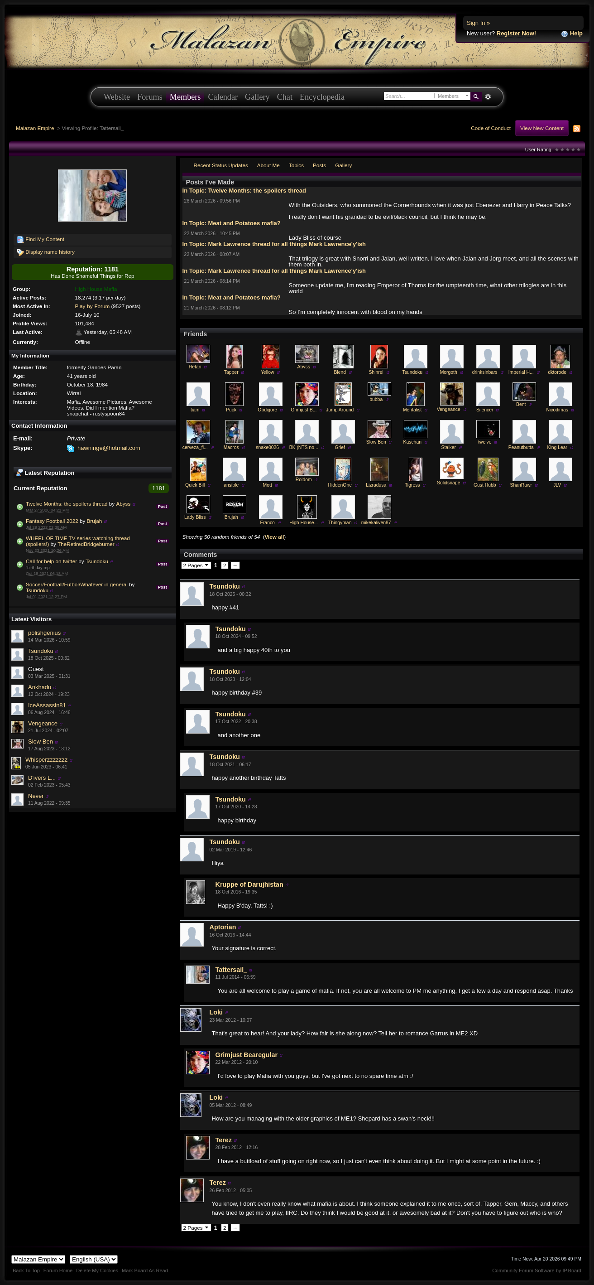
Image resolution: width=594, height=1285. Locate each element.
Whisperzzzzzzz (46, 759)
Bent (521, 404)
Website (117, 96)
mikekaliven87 (376, 522)
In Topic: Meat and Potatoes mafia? (231, 223)
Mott (267, 485)
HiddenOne (340, 485)
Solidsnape (448, 482)
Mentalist (412, 409)
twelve (484, 442)
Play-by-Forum (92, 306)
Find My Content (40, 239)
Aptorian (223, 927)
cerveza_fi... (195, 447)
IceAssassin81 (47, 705)
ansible (231, 485)
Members (185, 96)
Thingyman (339, 522)
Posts (319, 165)
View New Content (542, 128)
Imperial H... (521, 372)
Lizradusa (376, 485)
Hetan (195, 366)
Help (572, 34)
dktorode (557, 372)
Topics (296, 165)
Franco (267, 522)
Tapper (231, 372)
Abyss (123, 504)
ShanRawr (521, 485)
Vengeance (42, 723)
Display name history (46, 252)
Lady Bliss (195, 517)
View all (274, 537)
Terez (224, 1140)
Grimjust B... (303, 409)
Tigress (412, 485)
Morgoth (448, 372)
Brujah (94, 521)
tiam (195, 409)
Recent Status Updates (221, 165)
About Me (268, 165)
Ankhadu (39, 687)
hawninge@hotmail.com (108, 447)
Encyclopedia (322, 96)
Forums (150, 96)
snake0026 (267, 447)
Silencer (484, 409)
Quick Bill (195, 485)
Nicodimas (557, 409)
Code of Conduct (491, 128)
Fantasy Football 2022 (52, 521)
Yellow (267, 372)
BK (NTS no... (303, 447)
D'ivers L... (42, 777)
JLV (557, 485)
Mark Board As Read (145, 1270)
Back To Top (26, 1270)
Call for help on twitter (51, 561)
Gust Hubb (485, 485)
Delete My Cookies (97, 1270)
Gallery (257, 96)
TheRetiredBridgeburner (85, 544)
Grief (340, 447)
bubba (376, 399)
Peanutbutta (521, 447)
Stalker (448, 447)
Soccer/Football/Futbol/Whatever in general (77, 584)
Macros (231, 447)
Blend (340, 372)
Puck (231, 409)
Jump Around (340, 409)
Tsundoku (97, 561)
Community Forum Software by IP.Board (536, 1270)
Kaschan (412, 442)
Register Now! (516, 33)
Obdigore (267, 409)
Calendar (223, 96)
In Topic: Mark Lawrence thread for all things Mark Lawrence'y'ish (274, 244)
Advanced (487, 96)
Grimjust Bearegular (247, 1054)
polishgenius (44, 632)
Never (36, 795)
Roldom (304, 479)
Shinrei (376, 372)
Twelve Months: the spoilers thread (67, 504)
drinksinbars (485, 372)
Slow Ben (40, 741)
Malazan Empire (35, 128)
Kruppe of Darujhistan (249, 884)
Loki (216, 1012)
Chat (284, 96)
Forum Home (57, 1270)
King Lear (557, 447)
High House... (303, 522)
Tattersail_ (231, 969)
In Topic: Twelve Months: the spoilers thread (244, 190)
